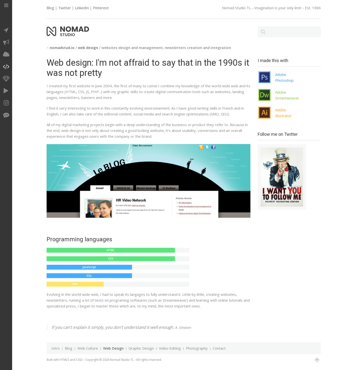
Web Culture (87, 348)
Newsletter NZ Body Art (145, 211)
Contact (219, 348)
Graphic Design (141, 348)
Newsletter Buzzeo (139, 211)
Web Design (113, 348)
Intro (55, 348)
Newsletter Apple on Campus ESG (169, 211)
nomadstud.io (62, 47)
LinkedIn (82, 7)
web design (88, 47)
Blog (50, 7)
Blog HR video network (127, 211)
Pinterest (101, 7)
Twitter (64, 7)
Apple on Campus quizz (133, 211)
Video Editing (170, 348)
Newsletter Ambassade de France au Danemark (163, 211)
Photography (197, 348)
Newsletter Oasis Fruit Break (151, 211)
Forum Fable (157, 211)
